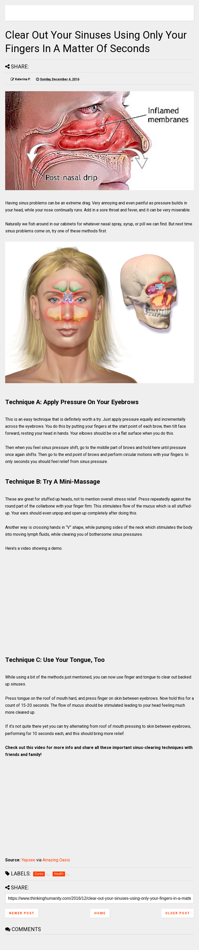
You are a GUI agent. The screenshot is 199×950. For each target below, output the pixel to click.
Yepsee (28, 860)
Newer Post (21, 913)
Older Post (177, 913)
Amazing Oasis (56, 860)
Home (100, 913)
